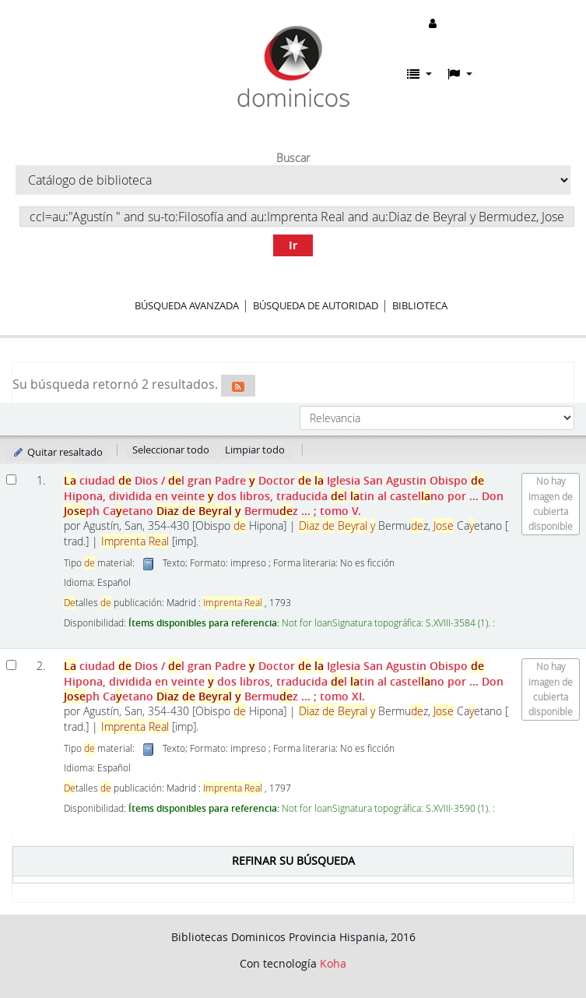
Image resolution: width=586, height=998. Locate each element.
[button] (419, 74)
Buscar (293, 158)
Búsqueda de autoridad (315, 305)
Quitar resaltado (57, 452)
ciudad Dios (284, 495)
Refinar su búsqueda (293, 860)
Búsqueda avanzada (187, 305)
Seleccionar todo (170, 450)
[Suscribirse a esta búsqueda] (238, 386)
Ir (293, 245)
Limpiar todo (255, 450)
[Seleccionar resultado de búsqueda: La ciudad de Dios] (11, 479)
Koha (333, 963)
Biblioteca (419, 305)
